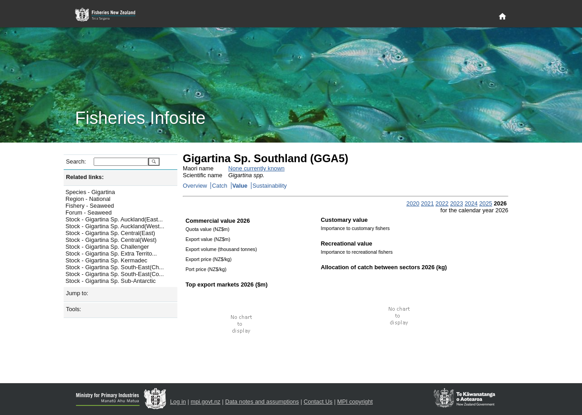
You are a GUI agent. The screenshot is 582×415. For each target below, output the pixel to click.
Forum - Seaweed (88, 212)
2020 (412, 203)
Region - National (87, 198)
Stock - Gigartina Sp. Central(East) (110, 233)
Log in (178, 401)
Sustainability (269, 185)
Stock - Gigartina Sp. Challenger (107, 246)
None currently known (256, 168)
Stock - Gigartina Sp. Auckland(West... (114, 226)
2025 (485, 203)
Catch (219, 185)
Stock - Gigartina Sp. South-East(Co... (114, 274)
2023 (456, 203)
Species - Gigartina (90, 192)
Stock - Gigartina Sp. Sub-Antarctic (110, 280)
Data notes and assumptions (262, 401)
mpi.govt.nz (205, 401)
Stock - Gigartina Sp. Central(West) (110, 239)
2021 (427, 203)
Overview (195, 185)
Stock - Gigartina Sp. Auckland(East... (114, 219)
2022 (442, 203)
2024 (471, 203)
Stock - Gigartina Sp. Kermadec (106, 260)
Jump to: (77, 293)
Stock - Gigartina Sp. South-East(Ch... (114, 267)
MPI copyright (355, 401)
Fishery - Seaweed (89, 205)
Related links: (85, 177)
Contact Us (318, 401)
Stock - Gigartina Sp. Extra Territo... (111, 253)
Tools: (73, 309)
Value (239, 185)
